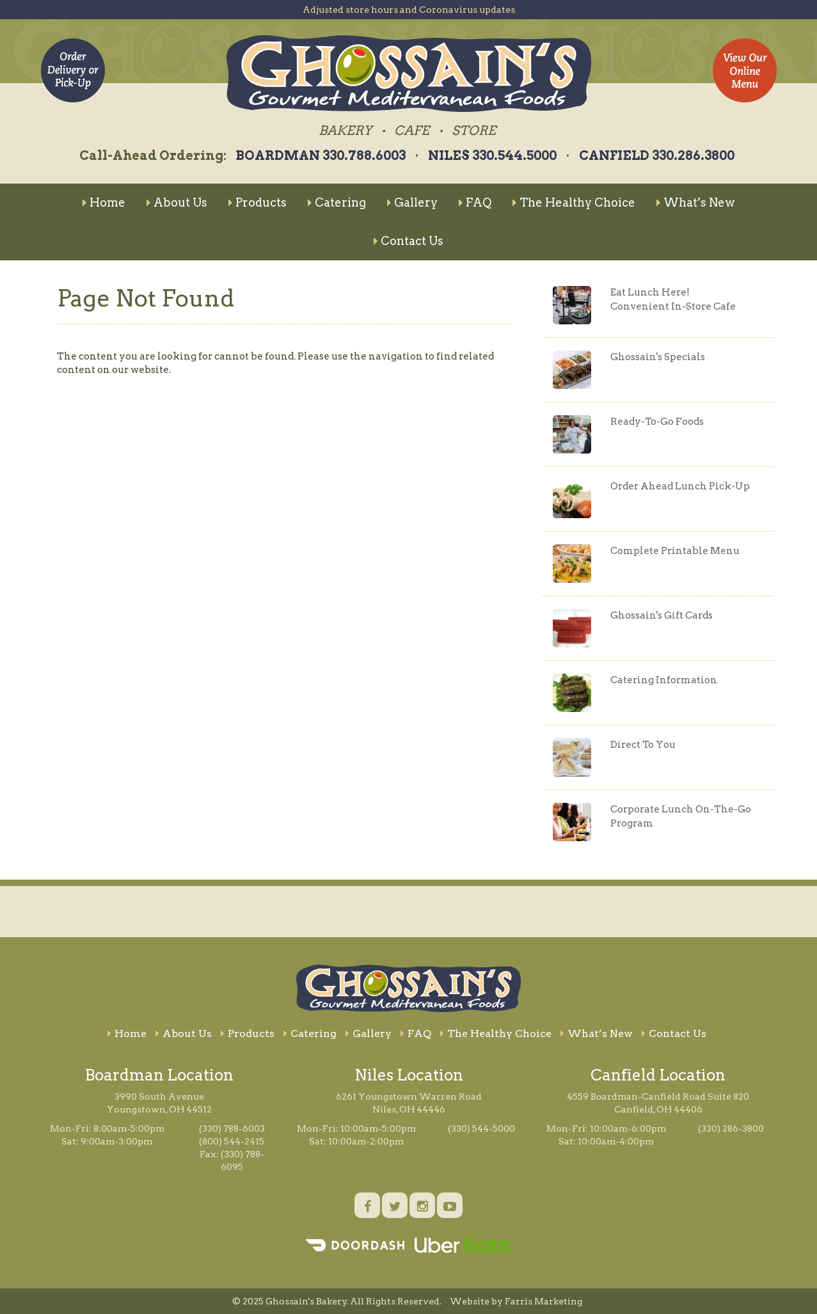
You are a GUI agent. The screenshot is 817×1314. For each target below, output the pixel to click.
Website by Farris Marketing (516, 1301)
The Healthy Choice (573, 202)
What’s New (695, 202)
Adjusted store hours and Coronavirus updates (409, 9)
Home (104, 202)
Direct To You (643, 744)
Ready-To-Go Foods (657, 421)
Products (257, 202)
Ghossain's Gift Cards (661, 615)
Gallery (412, 202)
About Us (177, 202)
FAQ (475, 202)
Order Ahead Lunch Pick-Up (680, 486)
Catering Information (663, 680)
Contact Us (408, 241)
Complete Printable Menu (675, 551)
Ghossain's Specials (657, 357)
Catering (337, 202)
